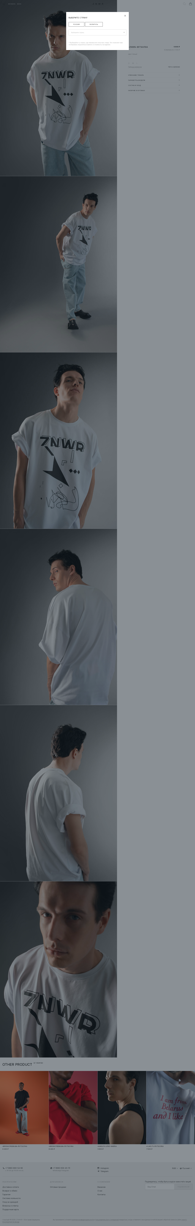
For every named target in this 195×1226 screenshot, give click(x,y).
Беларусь (94, 24)
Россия (76, 24)
